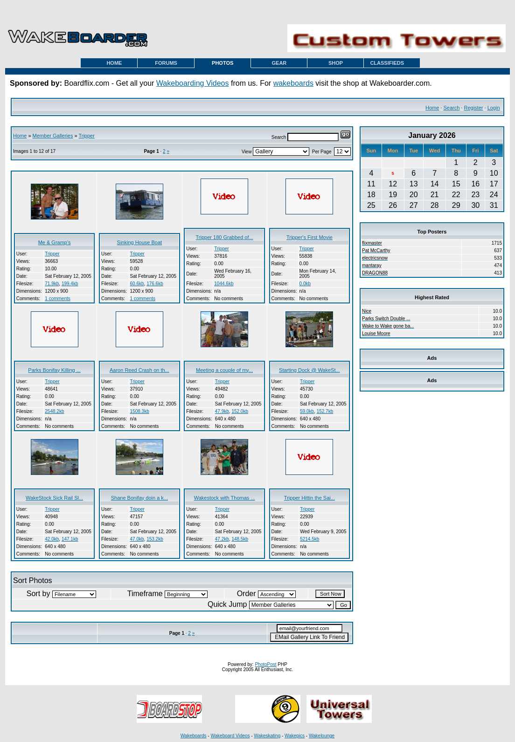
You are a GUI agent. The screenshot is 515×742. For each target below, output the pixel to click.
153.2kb (154, 539)
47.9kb (222, 411)
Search (451, 107)
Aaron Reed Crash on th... (139, 370)
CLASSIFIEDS (387, 63)
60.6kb (137, 283)
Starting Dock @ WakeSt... (309, 370)
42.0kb (52, 539)
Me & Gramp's (54, 242)
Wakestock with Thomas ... (224, 498)
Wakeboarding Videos (192, 83)
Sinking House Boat (139, 242)
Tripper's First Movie (309, 237)
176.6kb (154, 283)
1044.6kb (223, 283)
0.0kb (305, 283)
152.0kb (239, 411)
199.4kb (70, 283)
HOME (114, 63)
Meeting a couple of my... (224, 370)
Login (493, 107)
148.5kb (239, 539)
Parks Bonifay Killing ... (54, 370)
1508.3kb (139, 411)
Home (432, 107)
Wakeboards (194, 735)
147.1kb (70, 539)
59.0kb (307, 411)
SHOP (335, 63)
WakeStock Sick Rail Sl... (54, 498)
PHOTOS (222, 63)
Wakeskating (267, 735)
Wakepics (295, 735)
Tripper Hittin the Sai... (309, 498)
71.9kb (52, 283)
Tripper (86, 135)
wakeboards (293, 83)
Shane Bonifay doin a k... (139, 498)
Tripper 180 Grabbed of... (224, 237)
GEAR (279, 63)
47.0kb (137, 539)
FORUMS (166, 63)
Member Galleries (53, 135)
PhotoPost (265, 664)
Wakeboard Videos (230, 735)
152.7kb (325, 411)
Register (473, 107)
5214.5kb (309, 539)
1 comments (57, 298)
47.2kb (222, 539)
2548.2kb (54, 411)
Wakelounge (321, 735)
